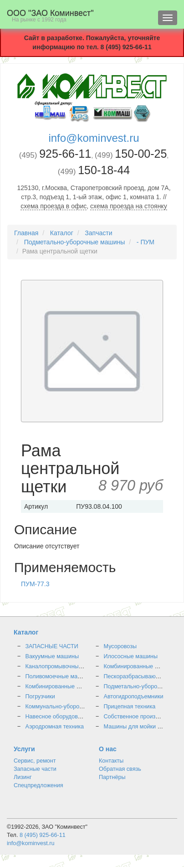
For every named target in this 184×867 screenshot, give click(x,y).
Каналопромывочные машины (66, 666)
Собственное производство (140, 716)
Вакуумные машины (52, 656)
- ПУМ (145, 242)
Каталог (61, 233)
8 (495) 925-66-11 (43, 835)
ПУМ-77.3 (35, 584)
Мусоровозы (120, 646)
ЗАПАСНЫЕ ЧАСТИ (52, 646)
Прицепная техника (130, 706)
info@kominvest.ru (93, 138)
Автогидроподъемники (134, 696)
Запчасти (98, 233)
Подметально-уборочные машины (74, 242)
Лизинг (23, 777)
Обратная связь (120, 769)
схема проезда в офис (53, 206)
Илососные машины (131, 656)
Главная (26, 233)
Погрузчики (40, 696)
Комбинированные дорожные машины (77, 686)
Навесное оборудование (58, 716)
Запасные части (35, 769)
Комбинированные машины (140, 666)
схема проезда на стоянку (128, 206)
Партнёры (112, 777)
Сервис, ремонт (35, 761)
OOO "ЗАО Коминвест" (50, 16)
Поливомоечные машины (59, 676)
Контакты (111, 761)
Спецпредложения (38, 785)
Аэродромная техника (55, 726)
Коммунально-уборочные (59, 706)
